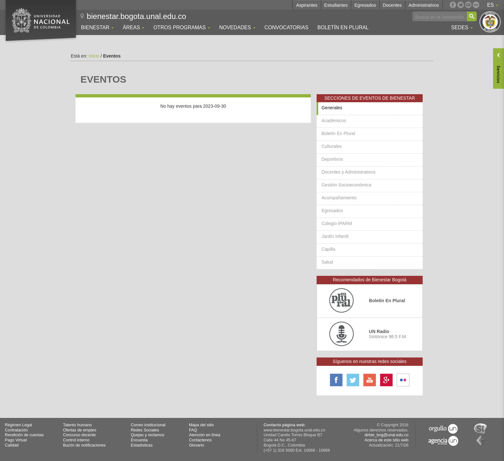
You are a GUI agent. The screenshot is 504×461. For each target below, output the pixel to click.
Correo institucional (148, 425)
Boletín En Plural (342, 27)
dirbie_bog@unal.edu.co (386, 435)
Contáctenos (200, 440)
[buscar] (439, 16)
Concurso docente (79, 435)
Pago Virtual (16, 440)
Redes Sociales (145, 430)
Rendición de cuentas (24, 435)
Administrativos (424, 5)
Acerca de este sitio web (386, 440)
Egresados (365, 5)
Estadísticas (142, 445)
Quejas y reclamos (147, 435)
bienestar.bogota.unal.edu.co (136, 16)
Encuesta (139, 440)
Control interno (76, 440)
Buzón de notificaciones (84, 445)
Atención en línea (204, 435)
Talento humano (77, 425)
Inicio (94, 56)
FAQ (193, 430)
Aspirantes (306, 5)
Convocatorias (287, 27)
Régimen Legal (18, 425)
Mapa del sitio (201, 425)
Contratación (16, 430)
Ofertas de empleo (79, 430)
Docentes (392, 5)
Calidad (12, 445)
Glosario (196, 445)
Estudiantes (336, 5)
